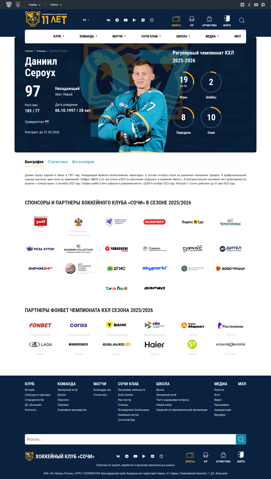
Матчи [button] (118, 36)
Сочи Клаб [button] (149, 36)
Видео (218, 399)
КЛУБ (29, 383)
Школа (160, 389)
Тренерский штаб (68, 389)
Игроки (62, 394)
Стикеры (123, 404)
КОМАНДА (67, 383)
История (30, 389)
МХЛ (238, 36)
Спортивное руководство (72, 409)
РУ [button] (85, 20)
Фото (217, 394)
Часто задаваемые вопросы (172, 399)
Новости (219, 389)
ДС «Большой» (33, 404)
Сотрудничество (34, 399)
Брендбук (220, 414)
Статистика (100, 394)
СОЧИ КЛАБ (128, 383)
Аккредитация (222, 409)
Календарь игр (102, 389)
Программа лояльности (131, 389)
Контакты (30, 409)
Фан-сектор (124, 399)
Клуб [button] (57, 36)
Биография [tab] (34, 161)
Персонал (63, 399)
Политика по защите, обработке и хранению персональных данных (135, 465)
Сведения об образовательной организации (181, 409)
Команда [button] (87, 36)
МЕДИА (220, 383)
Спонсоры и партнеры (37, 394)
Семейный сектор (128, 414)
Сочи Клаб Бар (126, 419)
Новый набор (164, 404)
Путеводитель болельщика (133, 409)
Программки (221, 404)
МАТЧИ (100, 383)
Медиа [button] (211, 36)
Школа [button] (182, 36)
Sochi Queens (125, 394)
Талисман (63, 404)
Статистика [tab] (58, 161)
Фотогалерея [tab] (83, 161)
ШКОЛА (163, 383)
